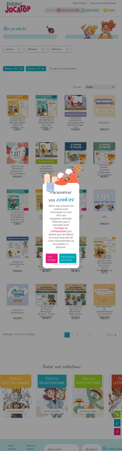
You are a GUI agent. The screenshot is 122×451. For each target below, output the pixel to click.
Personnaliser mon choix (68, 258)
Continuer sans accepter (65, 264)
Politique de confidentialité (59, 230)
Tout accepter (51, 258)
